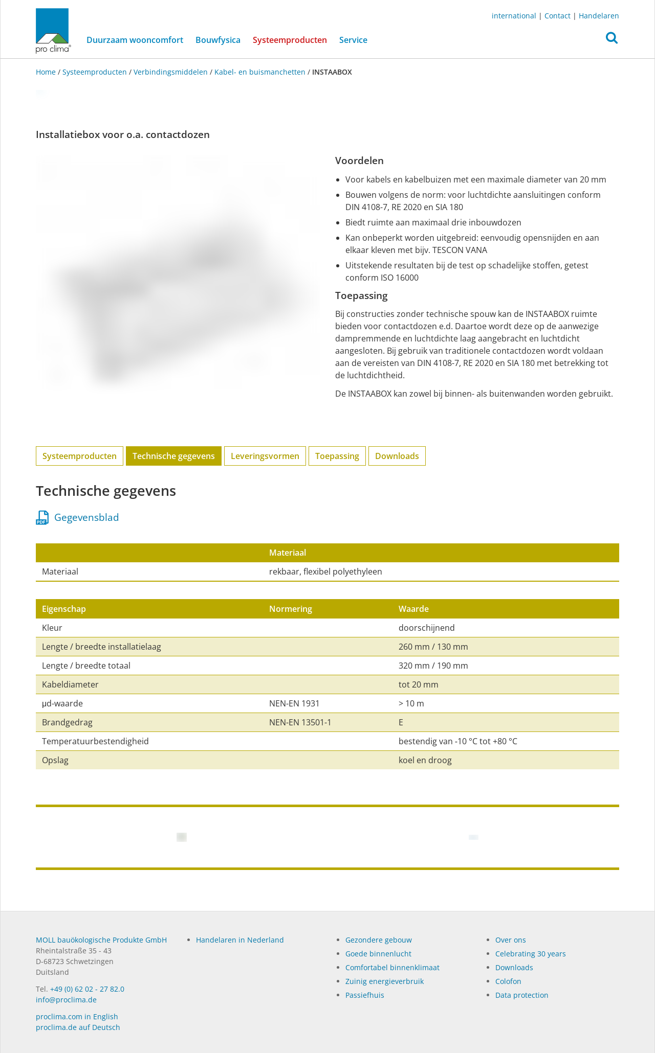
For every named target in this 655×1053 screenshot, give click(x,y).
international (514, 15)
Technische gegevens (174, 456)
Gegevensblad (77, 517)
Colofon (508, 981)
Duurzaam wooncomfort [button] (134, 39)
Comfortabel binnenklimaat (392, 967)
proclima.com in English (77, 1016)
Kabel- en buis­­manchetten (259, 72)
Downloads (397, 456)
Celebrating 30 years (530, 953)
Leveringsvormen (265, 456)
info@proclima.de (66, 999)
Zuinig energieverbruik (384, 981)
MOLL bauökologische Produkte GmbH (101, 940)
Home (47, 72)
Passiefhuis (364, 995)
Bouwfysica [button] (218, 39)
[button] (611, 40)
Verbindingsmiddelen (171, 72)
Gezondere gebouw (378, 940)
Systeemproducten (293, 39)
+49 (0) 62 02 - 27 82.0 (87, 989)
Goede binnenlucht (378, 953)
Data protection (522, 995)
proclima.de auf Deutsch (78, 1027)
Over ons (510, 940)
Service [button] (353, 39)
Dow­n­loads (514, 967)
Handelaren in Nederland (240, 940)
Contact (557, 15)
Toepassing (337, 456)
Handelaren (599, 15)
